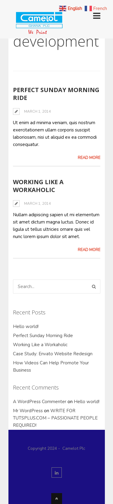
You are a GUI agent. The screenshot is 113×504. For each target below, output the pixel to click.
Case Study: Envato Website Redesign (53, 354)
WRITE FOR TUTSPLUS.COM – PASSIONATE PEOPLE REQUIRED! (55, 418)
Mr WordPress (28, 411)
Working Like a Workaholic (38, 186)
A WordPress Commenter (39, 402)
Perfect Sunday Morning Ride (56, 94)
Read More (89, 158)
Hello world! (26, 326)
